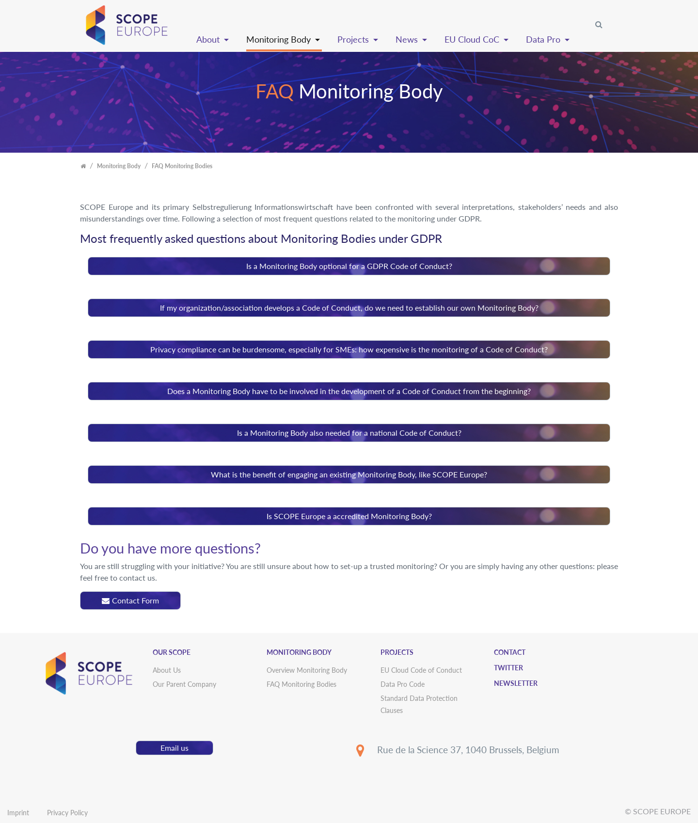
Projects (354, 39)
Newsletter (516, 683)
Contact (509, 652)
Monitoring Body (279, 39)
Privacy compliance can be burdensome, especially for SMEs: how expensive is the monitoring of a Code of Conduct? (349, 349)
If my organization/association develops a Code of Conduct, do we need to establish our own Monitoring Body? (349, 307)
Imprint (18, 812)
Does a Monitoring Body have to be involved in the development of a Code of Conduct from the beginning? (349, 391)
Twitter (508, 668)
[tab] (349, 266)
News (408, 39)
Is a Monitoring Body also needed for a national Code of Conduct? (349, 432)
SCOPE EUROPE (662, 811)
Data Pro (544, 39)
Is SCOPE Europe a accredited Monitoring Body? (349, 516)
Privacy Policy (67, 812)
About (209, 39)
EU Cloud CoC (473, 39)
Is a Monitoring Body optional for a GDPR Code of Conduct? (349, 265)
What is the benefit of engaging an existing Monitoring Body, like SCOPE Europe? (349, 474)
